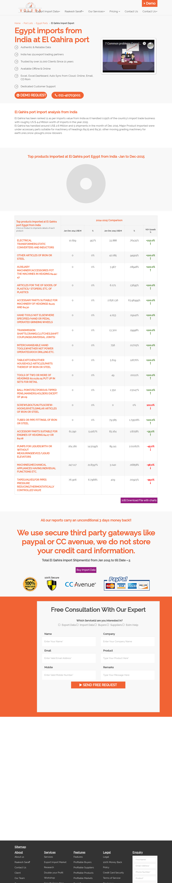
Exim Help (132, 624)
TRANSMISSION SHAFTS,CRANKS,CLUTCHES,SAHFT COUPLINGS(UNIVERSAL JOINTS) (37, 334)
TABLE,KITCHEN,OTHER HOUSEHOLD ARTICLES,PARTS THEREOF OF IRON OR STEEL (35, 364)
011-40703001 (67, 95)
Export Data (69, 624)
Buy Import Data (86, 569)
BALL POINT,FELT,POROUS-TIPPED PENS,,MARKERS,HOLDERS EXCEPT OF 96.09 (37, 393)
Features (78, 857)
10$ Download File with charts (139, 500)
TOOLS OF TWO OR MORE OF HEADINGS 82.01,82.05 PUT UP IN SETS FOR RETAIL (36, 379)
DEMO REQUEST (31, 95)
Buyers (102, 624)
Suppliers (116, 624)
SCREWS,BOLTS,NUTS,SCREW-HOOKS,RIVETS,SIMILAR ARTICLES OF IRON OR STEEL (37, 408)
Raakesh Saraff (74, 11)
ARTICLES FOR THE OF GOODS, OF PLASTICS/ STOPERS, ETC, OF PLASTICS (37, 289)
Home (18, 23)
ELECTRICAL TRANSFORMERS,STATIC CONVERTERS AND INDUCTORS (35, 244)
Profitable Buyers (82, 862)
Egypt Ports (42, 23)
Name (48, 633)
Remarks (108, 667)
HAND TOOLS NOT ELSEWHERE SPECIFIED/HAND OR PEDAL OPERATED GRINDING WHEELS (35, 319)
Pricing (115, 11)
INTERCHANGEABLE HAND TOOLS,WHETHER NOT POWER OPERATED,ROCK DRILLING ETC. (35, 349)
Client (18, 872)
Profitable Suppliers (84, 867)
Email (47, 650)
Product (108, 650)
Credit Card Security (113, 872)
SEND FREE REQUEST (98, 685)
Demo (149, 3)
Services (48, 857)
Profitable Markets (83, 878)
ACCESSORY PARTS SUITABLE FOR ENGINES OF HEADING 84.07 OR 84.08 (37, 435)
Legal (106, 857)
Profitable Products (83, 872)
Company (109, 633)
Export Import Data (48, 11)
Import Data (87, 624)
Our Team (20, 878)
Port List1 (28, 23)
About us (19, 857)
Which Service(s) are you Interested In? (99, 620)
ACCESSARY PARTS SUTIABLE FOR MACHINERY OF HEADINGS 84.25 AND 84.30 (37, 304)
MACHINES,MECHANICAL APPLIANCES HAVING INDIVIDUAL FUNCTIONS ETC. (36, 468)
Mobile (48, 667)
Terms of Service (111, 878)
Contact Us (150, 11)
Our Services (96, 11)
